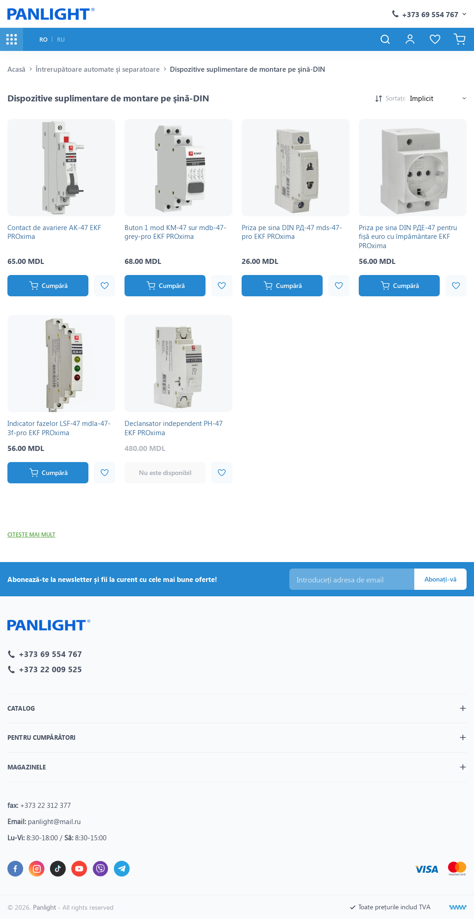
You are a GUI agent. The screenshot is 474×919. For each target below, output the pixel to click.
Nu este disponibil (165, 472)
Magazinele (26, 767)
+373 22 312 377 (45, 805)
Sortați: (395, 98)
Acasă (16, 69)
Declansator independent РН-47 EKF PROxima (174, 428)
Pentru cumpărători (41, 738)
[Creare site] (458, 907)
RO (43, 39)
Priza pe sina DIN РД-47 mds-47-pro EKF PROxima (292, 232)
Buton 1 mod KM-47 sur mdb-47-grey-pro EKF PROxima (175, 232)
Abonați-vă (440, 579)
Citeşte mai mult (31, 534)
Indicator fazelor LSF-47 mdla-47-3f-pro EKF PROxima (59, 428)
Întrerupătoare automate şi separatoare (98, 69)
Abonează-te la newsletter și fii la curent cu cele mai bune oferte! (112, 579)
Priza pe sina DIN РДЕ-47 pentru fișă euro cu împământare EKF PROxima (408, 236)
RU (61, 39)
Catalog (21, 709)
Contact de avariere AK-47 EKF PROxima (54, 232)
